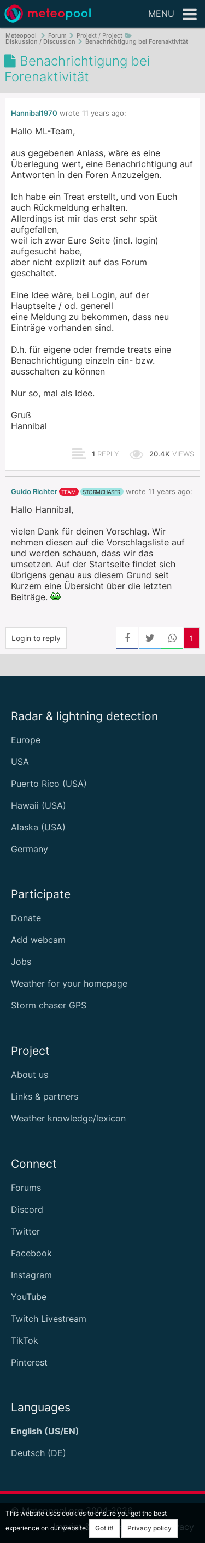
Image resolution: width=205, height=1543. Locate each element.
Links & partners (44, 1096)
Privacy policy (149, 1528)
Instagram (31, 1274)
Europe (25, 739)
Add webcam (38, 939)
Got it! (104, 1528)
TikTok (24, 1340)
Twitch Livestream (48, 1318)
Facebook (31, 1253)
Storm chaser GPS (48, 1005)
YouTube (28, 1296)
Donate (26, 917)
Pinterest (29, 1362)
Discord (27, 1209)
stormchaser (101, 492)
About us (29, 1074)
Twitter (25, 1231)
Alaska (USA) (38, 827)
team (68, 492)
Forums (26, 1187)
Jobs (21, 961)
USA (20, 761)
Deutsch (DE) (38, 1452)
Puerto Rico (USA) (49, 783)
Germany (29, 849)
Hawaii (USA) (38, 805)
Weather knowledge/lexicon (68, 1118)
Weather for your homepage (69, 983)
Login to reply (36, 638)
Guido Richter (34, 492)
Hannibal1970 (34, 113)
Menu (172, 15)
